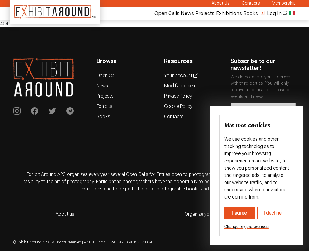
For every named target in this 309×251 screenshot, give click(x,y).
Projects (205, 13)
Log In (270, 13)
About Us (221, 3)
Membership (284, 3)
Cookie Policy (178, 106)
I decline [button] (273, 213)
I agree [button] (239, 213)
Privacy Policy (178, 96)
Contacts (251, 3)
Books (250, 13)
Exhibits (104, 106)
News (187, 13)
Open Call (106, 75)
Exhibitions (229, 13)
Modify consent (180, 86)
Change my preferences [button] (246, 226)
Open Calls (167, 13)
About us (65, 214)
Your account (181, 75)
